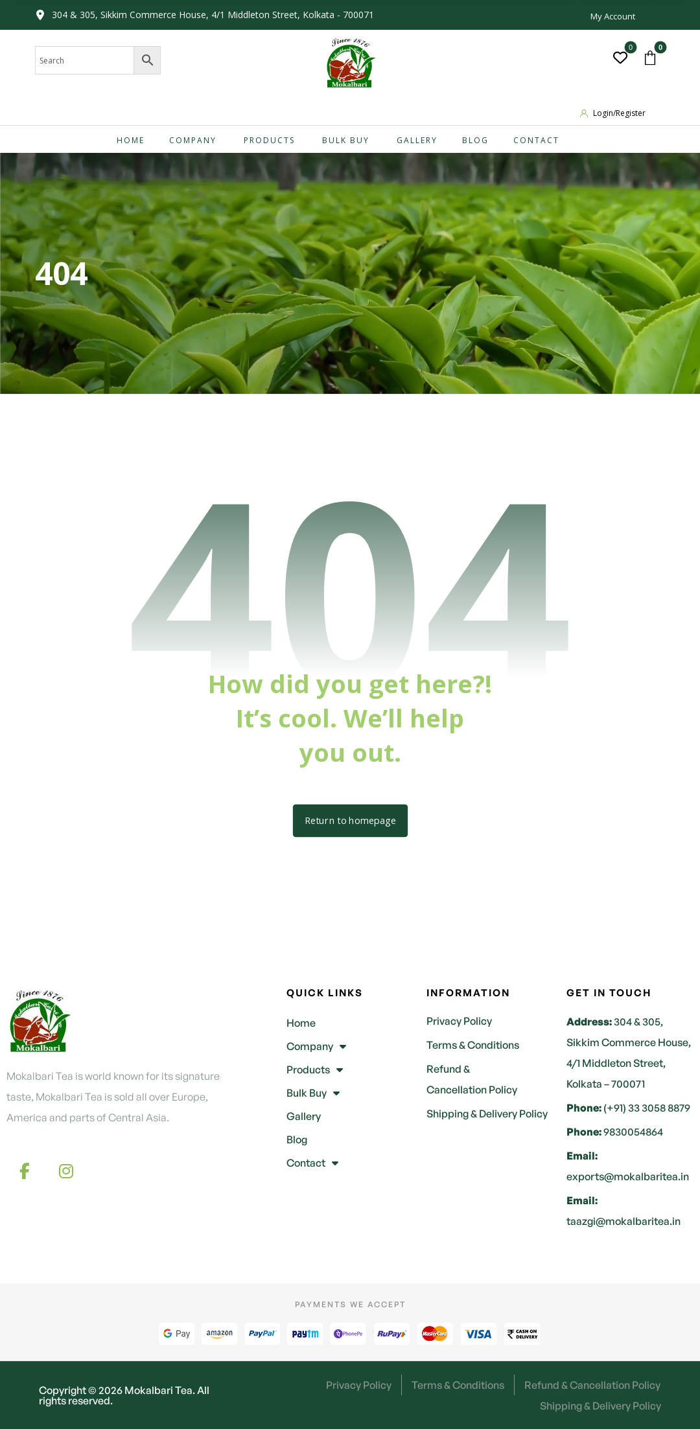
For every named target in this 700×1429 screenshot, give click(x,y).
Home (301, 1022)
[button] (650, 58)
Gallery (303, 1116)
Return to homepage (349, 820)
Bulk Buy (313, 1092)
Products (314, 1069)
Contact (312, 1162)
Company (316, 1046)
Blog (296, 1139)
